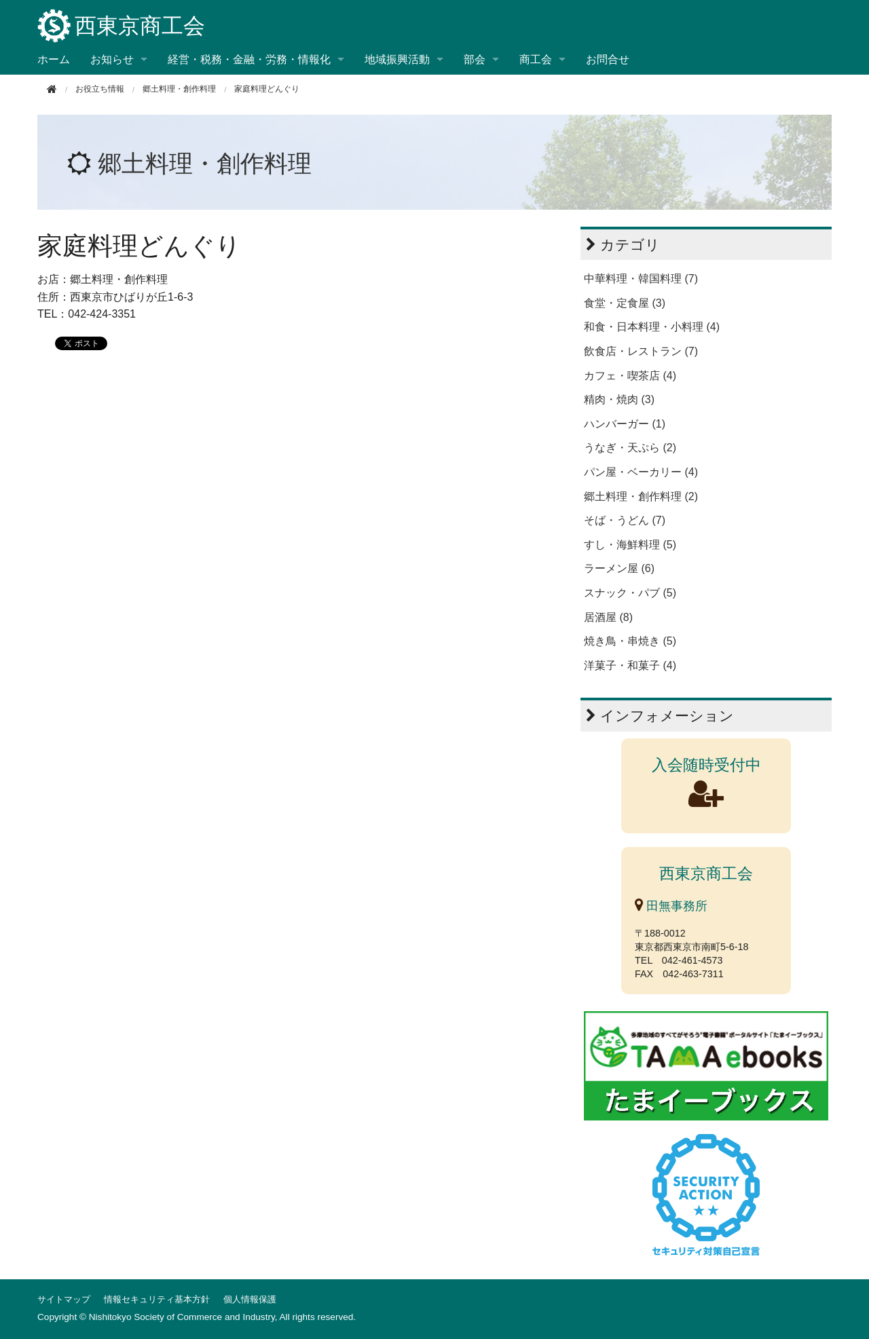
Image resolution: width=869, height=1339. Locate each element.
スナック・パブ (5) (630, 593)
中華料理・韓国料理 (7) (641, 278)
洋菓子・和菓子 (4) (630, 665)
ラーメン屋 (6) (619, 568)
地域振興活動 (397, 59)
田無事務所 (671, 906)
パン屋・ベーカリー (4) (641, 472)
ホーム (53, 59)
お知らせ (112, 59)
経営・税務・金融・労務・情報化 (249, 59)
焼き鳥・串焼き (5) (630, 641)
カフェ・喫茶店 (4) (630, 375)
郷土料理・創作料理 (179, 89)
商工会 (535, 59)
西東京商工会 (121, 27)
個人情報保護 (249, 1299)
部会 (474, 59)
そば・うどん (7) (624, 520)
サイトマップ (63, 1299)
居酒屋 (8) (608, 617)
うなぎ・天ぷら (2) (630, 447)
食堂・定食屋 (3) (624, 303)
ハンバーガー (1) (624, 424)
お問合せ (607, 59)
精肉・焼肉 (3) (619, 399)
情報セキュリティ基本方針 (157, 1299)
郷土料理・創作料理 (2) (641, 496)
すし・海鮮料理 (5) (630, 544)
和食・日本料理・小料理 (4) (652, 327)
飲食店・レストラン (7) (641, 351)
